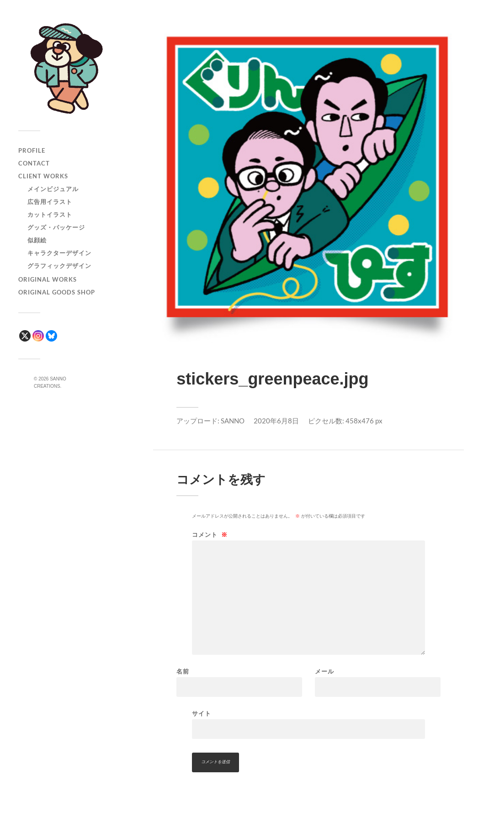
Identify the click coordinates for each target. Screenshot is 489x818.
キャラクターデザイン (59, 253)
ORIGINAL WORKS (47, 279)
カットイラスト (49, 214)
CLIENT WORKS (43, 176)
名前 (182, 671)
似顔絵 (37, 240)
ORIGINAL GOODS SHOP (56, 292)
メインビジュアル (53, 188)
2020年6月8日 (276, 421)
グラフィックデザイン (59, 265)
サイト (201, 713)
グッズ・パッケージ (56, 227)
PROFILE (31, 150)
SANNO (232, 421)
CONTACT (34, 163)
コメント (210, 535)
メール (324, 671)
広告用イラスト (49, 201)
